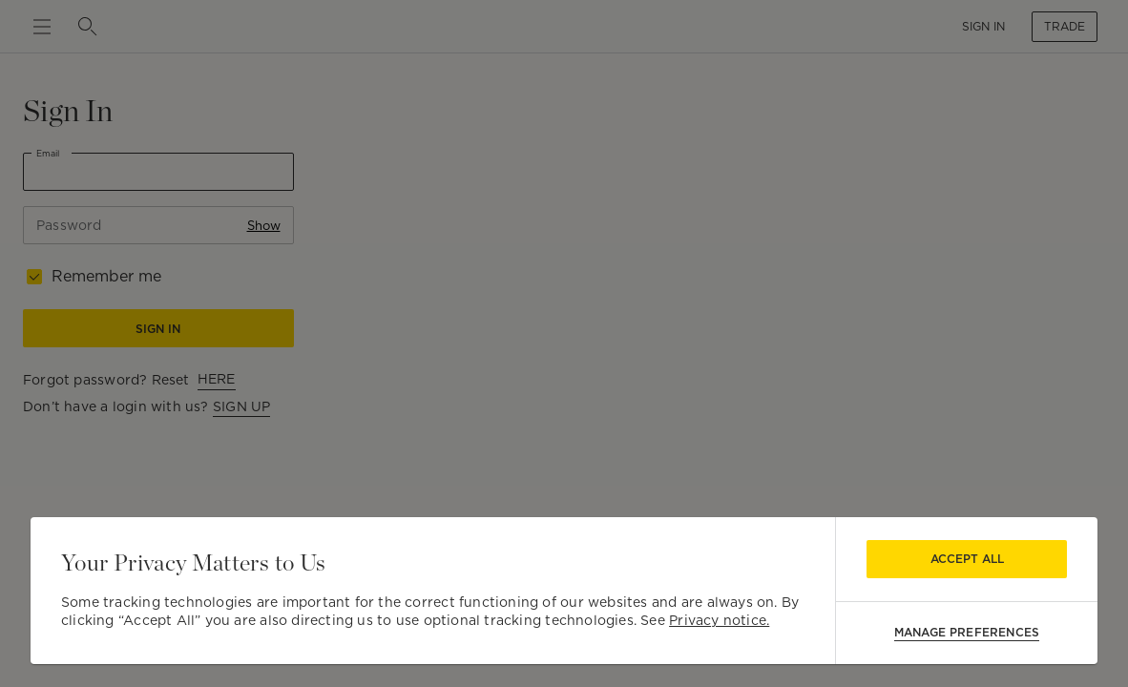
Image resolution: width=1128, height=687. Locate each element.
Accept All (967, 559)
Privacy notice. (719, 620)
